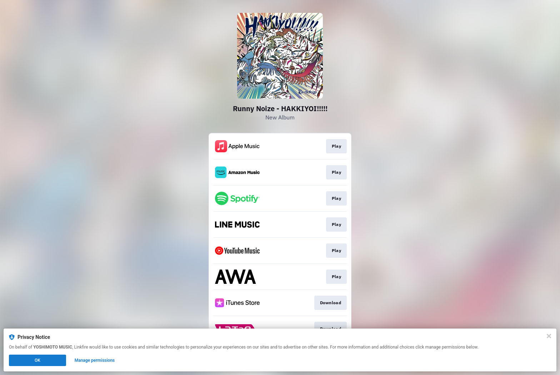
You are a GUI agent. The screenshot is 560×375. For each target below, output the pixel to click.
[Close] (549, 336)
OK (37, 360)
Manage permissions (95, 360)
